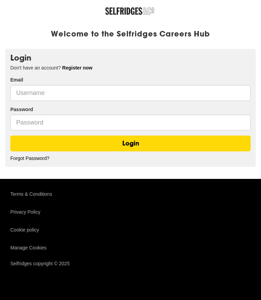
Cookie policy (24, 230)
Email (16, 80)
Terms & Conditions (31, 194)
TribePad (27, 285)
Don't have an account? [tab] (51, 68)
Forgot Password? (30, 158)
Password (21, 109)
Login (130, 143)
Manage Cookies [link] (28, 247)
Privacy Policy (25, 212)
